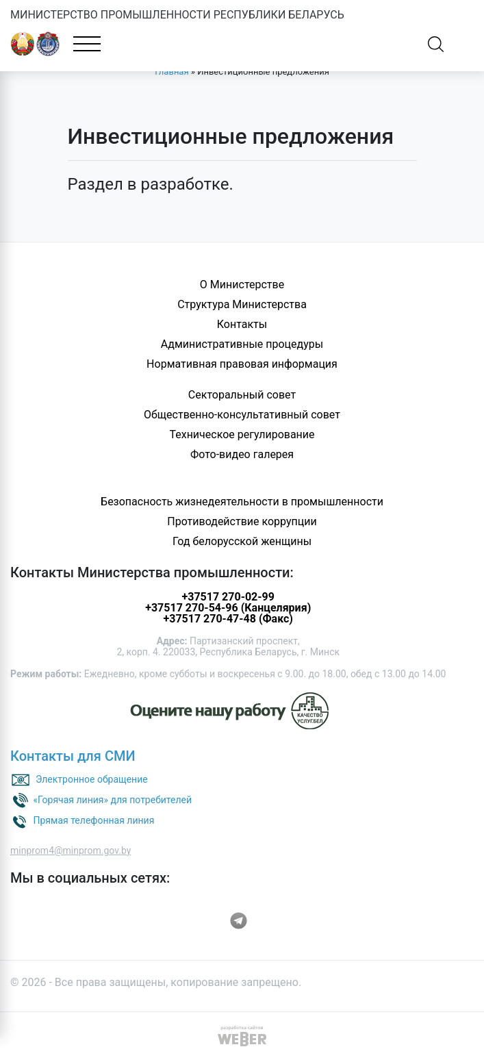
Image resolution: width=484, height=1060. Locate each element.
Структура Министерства (242, 304)
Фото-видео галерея (242, 454)
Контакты (242, 324)
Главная (171, 71)
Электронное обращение (92, 779)
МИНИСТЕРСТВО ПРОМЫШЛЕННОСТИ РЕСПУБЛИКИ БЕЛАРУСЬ (177, 14)
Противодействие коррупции (242, 521)
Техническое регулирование (241, 434)
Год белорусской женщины (242, 541)
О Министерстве (242, 284)
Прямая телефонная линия (93, 820)
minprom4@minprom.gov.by (70, 850)
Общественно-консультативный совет (242, 414)
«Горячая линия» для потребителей (112, 799)
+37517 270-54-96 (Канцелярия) (228, 607)
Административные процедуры (242, 344)
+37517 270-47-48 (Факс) (227, 618)
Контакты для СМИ (73, 756)
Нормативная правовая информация (242, 363)
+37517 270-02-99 (228, 596)
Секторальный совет (242, 394)
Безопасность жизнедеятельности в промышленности (242, 501)
